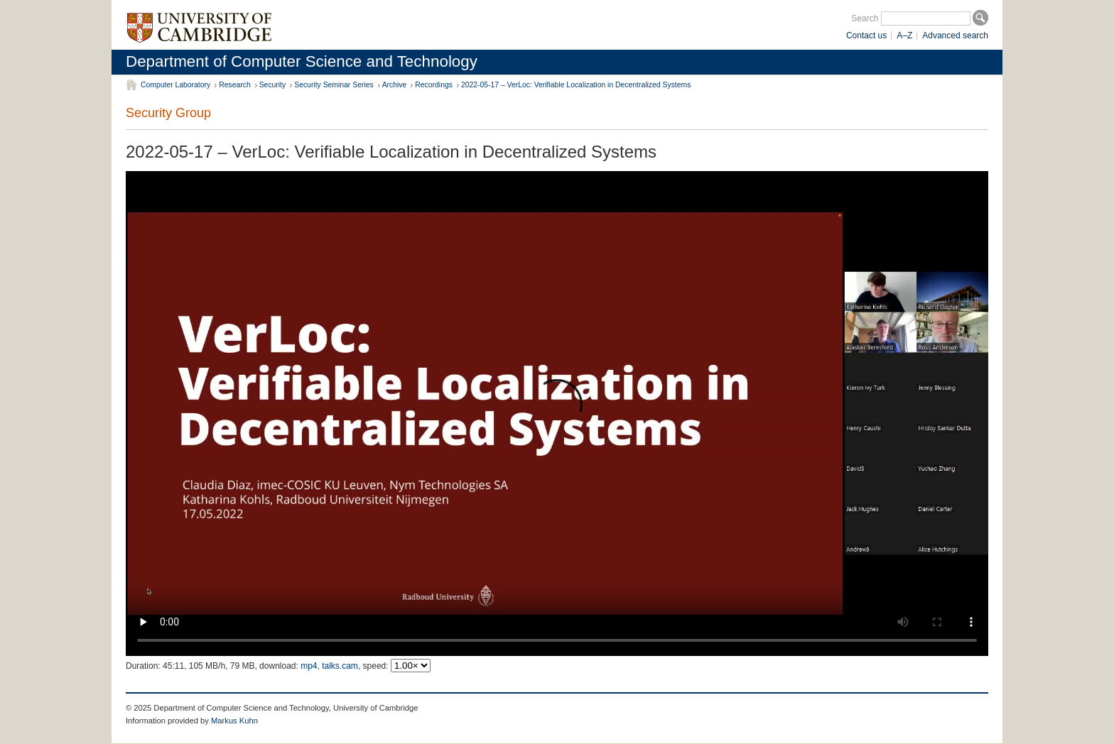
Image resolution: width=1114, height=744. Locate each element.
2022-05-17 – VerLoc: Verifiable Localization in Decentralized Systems (576, 85)
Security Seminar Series (333, 85)
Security (272, 85)
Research (234, 85)
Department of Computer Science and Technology (301, 61)
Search (864, 18)
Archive (394, 85)
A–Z (904, 35)
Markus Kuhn (234, 720)
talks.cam (340, 666)
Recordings (434, 85)
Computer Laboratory (175, 85)
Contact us (866, 35)
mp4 (309, 666)
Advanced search (955, 35)
